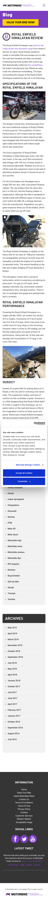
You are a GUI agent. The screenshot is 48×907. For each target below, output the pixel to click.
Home (24, 789)
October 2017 (12, 686)
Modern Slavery (24, 819)
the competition (35, 65)
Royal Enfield (12, 576)
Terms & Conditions (24, 802)
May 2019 (11, 627)
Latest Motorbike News (24, 796)
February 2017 (13, 710)
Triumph (10, 593)
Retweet (29, 865)
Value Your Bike (24, 793)
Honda (9, 493)
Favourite (37, 865)
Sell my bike (12, 581)
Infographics (12, 505)
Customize (24, 481)
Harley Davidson (14, 487)
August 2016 (12, 733)
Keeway (10, 517)
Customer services (24, 816)
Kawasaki (10, 511)
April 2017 (11, 704)
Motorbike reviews (15, 552)
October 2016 (12, 722)
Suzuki (9, 587)
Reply (22, 865)
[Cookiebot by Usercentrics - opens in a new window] (34, 423)
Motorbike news (13, 546)
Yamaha (10, 599)
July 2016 (11, 739)
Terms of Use (24, 806)
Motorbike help (13, 540)
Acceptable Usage (24, 822)
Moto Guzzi (11, 534)
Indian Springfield (14, 499)
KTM (8, 523)
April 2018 (11, 675)
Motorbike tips (13, 558)
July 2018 (11, 663)
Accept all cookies (24, 473)
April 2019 (11, 633)
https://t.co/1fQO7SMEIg (32, 861)
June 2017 (11, 698)
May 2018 (11, 669)
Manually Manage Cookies (28, 465)
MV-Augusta (12, 564)
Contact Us (24, 799)
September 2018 (14, 657)
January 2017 (12, 716)
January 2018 (12, 680)
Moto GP (10, 528)
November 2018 (13, 645)
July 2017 (11, 692)
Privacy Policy (24, 809)
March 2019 (12, 639)
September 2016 (14, 727)
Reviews (10, 570)
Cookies (24, 812)
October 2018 (12, 651)
